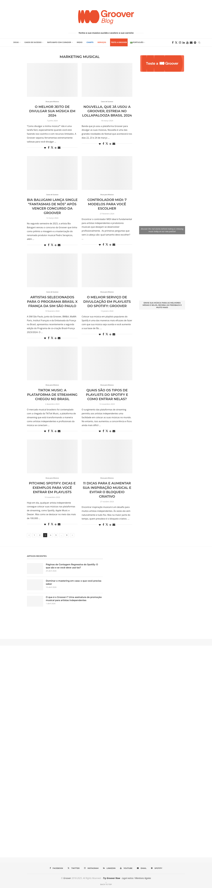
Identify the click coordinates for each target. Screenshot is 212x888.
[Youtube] (187, 42)
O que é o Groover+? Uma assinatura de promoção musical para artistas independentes (74, 598)
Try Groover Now (111, 878)
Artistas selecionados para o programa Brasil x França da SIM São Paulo (52, 301)
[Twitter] (176, 42)
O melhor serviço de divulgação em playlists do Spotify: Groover (107, 301)
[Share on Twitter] (52, 147)
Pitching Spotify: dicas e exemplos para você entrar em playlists (52, 487)
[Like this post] (45, 148)
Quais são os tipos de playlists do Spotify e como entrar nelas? (107, 394)
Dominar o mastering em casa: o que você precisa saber (73, 582)
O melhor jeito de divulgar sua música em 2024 (52, 111)
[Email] (191, 42)
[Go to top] (106, 884)
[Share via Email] (59, 147)
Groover (67, 878)
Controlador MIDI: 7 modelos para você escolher (107, 204)
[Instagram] (180, 42)
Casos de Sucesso (33, 42)
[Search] (199, 42)
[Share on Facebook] (48, 147)
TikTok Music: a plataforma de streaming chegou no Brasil (52, 394)
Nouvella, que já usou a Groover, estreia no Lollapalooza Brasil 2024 (107, 111)
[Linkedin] (184, 42)
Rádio (79, 42)
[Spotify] (195, 42)
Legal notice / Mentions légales (136, 878)
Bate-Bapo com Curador (59, 42)
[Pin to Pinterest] (55, 148)
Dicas (16, 42)
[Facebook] (172, 42)
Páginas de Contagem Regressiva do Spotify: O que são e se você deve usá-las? (72, 566)
